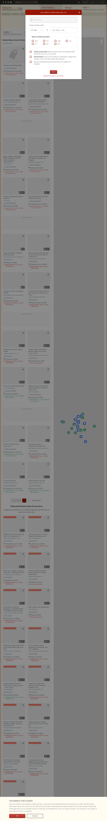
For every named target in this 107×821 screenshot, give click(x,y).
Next (53, 72)
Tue (47, 41)
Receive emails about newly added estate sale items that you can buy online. (54, 53)
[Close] (79, 12)
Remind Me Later (49, 76)
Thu (70, 41)
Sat (47, 44)
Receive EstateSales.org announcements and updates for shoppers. (52, 63)
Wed (59, 41)
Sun (59, 44)
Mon (36, 41)
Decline (35, 816)
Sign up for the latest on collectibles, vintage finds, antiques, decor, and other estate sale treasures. (55, 58)
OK (17, 816)
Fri (35, 44)
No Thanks (60, 76)
